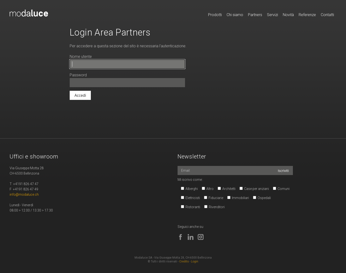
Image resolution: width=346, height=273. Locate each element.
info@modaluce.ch (24, 194)
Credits (184, 261)
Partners (255, 14)
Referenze (307, 14)
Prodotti (215, 14)
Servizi (272, 14)
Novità (288, 14)
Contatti (327, 14)
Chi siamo (235, 14)
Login (194, 261)
